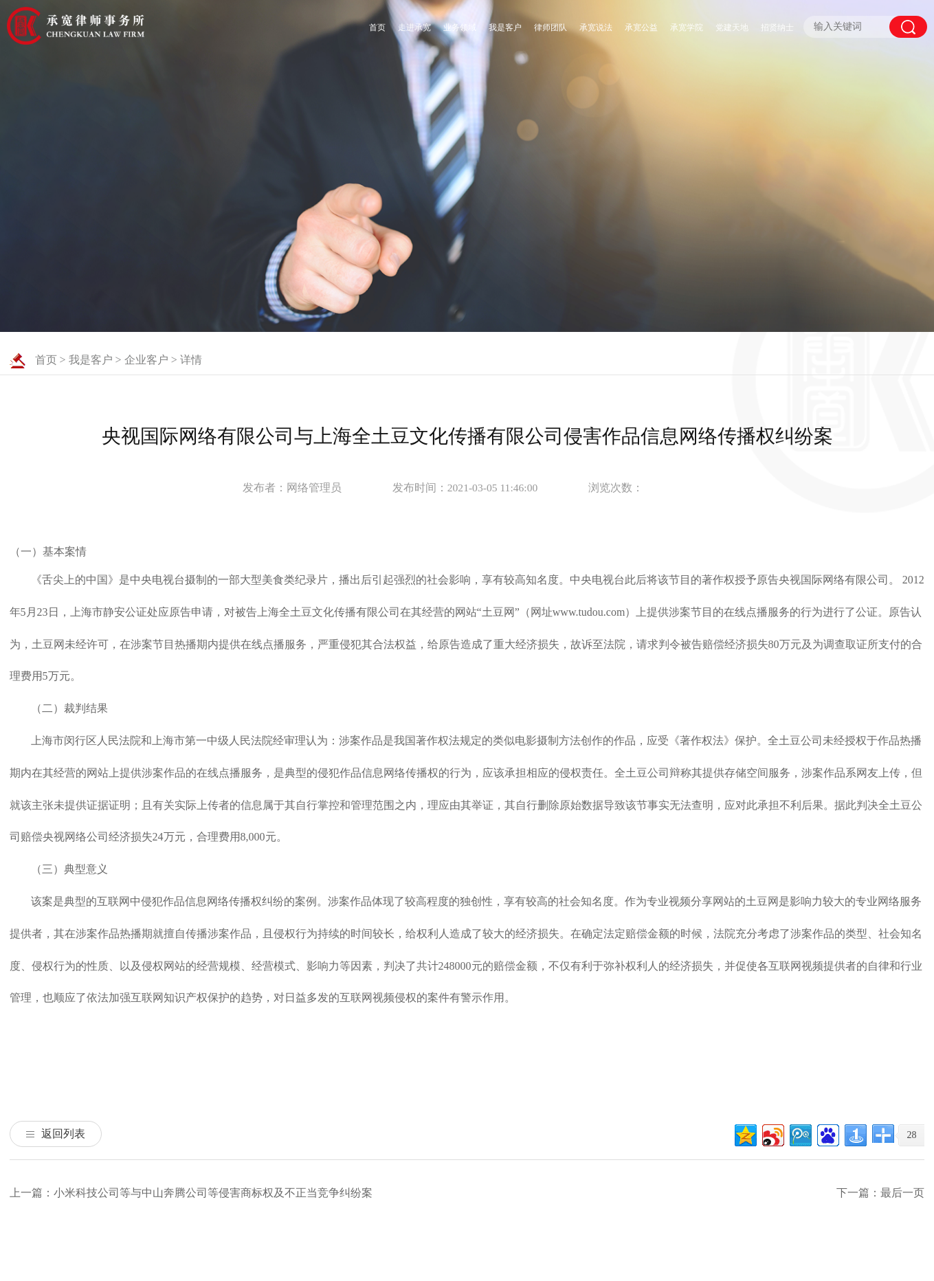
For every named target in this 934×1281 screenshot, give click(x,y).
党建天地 (731, 27)
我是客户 (505, 27)
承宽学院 (686, 27)
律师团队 (550, 27)
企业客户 (146, 360)
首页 (377, 27)
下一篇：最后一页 (880, 1193)
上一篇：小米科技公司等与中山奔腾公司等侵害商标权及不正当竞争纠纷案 (191, 1193)
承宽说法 (595, 27)
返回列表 (55, 1133)
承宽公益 (641, 27)
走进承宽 (414, 27)
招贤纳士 (777, 27)
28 (911, 1135)
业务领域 (459, 27)
